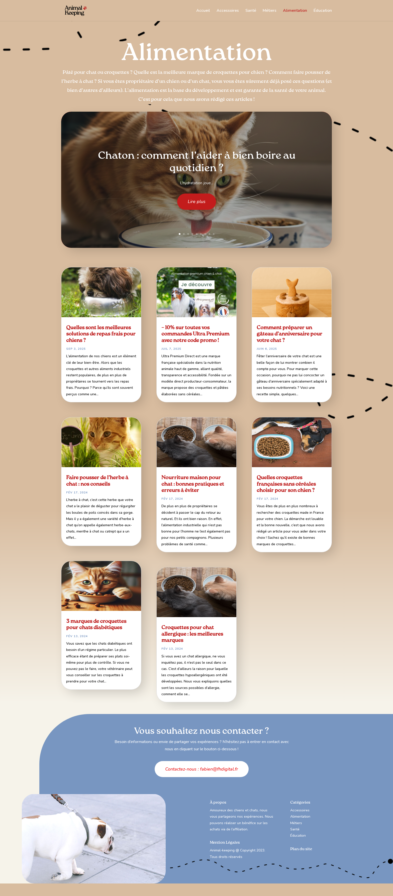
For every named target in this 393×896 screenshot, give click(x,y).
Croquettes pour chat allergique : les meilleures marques (192, 634)
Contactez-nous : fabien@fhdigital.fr (201, 769)
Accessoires (228, 11)
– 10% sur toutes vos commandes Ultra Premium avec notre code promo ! (195, 334)
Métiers (269, 11)
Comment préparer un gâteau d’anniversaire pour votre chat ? (289, 334)
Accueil (203, 11)
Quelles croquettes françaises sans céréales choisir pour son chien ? (286, 484)
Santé (250, 11)
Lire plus (197, 206)
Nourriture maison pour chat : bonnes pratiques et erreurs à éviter (192, 484)
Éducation (323, 11)
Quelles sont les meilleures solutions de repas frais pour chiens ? (101, 334)
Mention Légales (225, 843)
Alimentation (295, 11)
